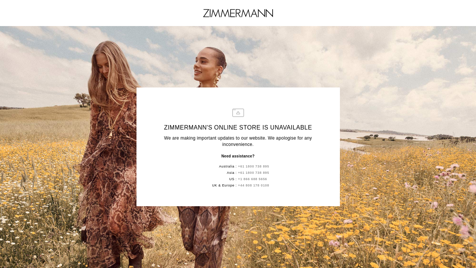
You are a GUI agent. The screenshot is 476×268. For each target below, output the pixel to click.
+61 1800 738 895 (253, 166)
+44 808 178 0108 (253, 185)
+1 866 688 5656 (252, 179)
